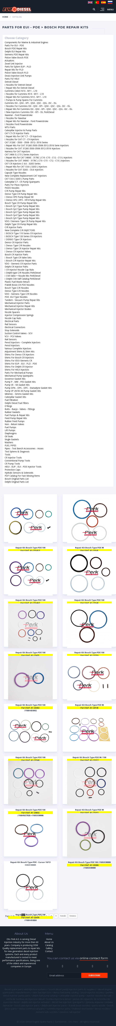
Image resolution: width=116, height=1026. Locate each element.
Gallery (49, 948)
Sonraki (63, 916)
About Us (49, 942)
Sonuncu (73, 916)
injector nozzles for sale (99, 995)
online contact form (94, 958)
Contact (49, 951)
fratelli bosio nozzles (79, 1005)
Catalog (49, 945)
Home (5, 16)
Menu (110, 9)
